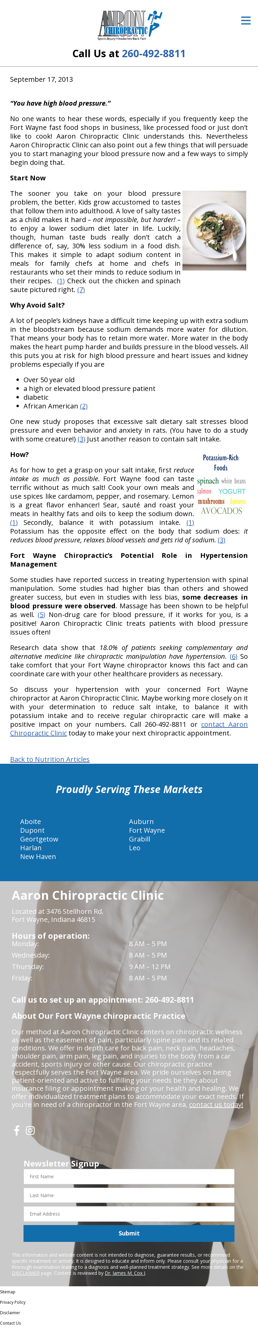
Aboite (30, 821)
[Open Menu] (246, 20)
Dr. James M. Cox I (125, 1273)
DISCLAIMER (26, 1273)
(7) (81, 289)
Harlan (31, 847)
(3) (81, 438)
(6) (234, 656)
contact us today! (216, 1104)
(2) (84, 405)
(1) (61, 280)
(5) (41, 614)
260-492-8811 (154, 53)
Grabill (139, 839)
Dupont (32, 830)
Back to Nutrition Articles (50, 759)
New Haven (38, 856)
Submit (129, 1233)
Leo (134, 847)
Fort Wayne (147, 830)
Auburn (141, 821)
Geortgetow (39, 839)
